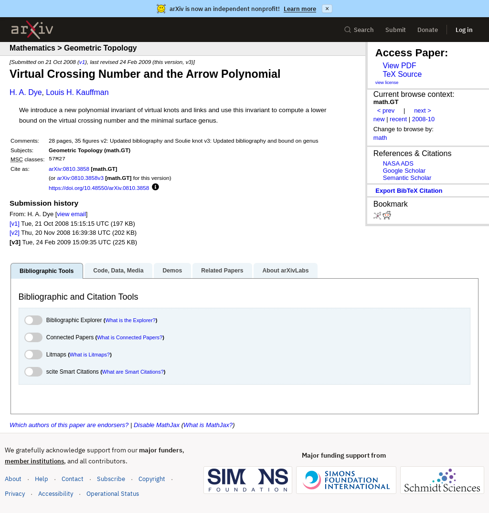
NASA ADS (398, 163)
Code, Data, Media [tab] (118, 270)
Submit (395, 30)
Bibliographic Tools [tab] (47, 271)
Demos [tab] (172, 270)
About (13, 479)
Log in (464, 30)
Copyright (151, 479)
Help (41, 479)
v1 (82, 62)
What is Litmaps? (90, 354)
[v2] (15, 232)
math (380, 137)
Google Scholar (404, 170)
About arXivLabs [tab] (285, 270)
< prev (385, 110)
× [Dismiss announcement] (327, 8)
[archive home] (32, 30)
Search (359, 30)
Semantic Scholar (407, 177)
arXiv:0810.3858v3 (80, 178)
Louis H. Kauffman (77, 92)
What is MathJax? (208, 425)
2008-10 (423, 119)
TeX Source (402, 74)
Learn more (300, 9)
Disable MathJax (157, 425)
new (379, 119)
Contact (73, 479)
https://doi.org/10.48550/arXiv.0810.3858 (99, 188)
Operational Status (112, 493)
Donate (427, 30)
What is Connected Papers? (129, 337)
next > (422, 110)
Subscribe (111, 479)
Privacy (15, 494)
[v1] (15, 223)
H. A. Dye (26, 92)
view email (71, 214)
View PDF (399, 66)
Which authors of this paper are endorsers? (69, 425)
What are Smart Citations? (133, 372)
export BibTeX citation (408, 190)
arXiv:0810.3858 (69, 169)
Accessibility (55, 494)
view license (387, 82)
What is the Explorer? (131, 320)
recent (398, 119)
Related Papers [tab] (222, 270)
